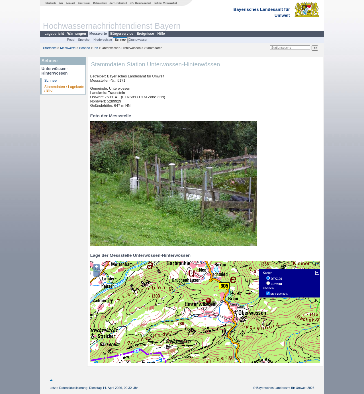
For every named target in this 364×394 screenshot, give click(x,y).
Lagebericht (54, 34)
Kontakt (70, 2)
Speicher (84, 39)
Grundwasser (138, 39)
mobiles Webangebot (165, 2)
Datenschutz (100, 2)
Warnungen (76, 34)
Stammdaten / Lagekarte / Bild (64, 89)
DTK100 (276, 278)
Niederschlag (102, 39)
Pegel (71, 39)
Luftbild (276, 284)
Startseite (51, 2)
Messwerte (98, 34)
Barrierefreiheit (118, 2)
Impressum (84, 2)
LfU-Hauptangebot (140, 2)
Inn (96, 48)
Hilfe (161, 34)
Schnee (120, 39)
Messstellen (279, 294)
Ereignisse (145, 34)
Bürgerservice (121, 34)
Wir (61, 2)
